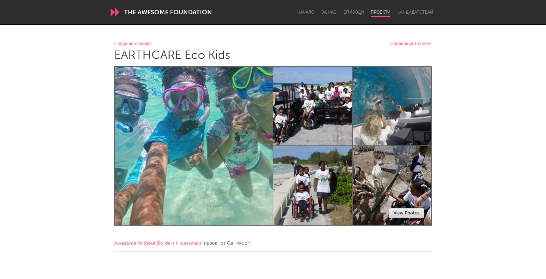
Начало (305, 12)
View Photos (406, 213)
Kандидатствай (415, 12)
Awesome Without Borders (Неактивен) (158, 243)
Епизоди (353, 12)
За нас (328, 12)
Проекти (381, 12)
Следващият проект (411, 44)
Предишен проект (132, 44)
